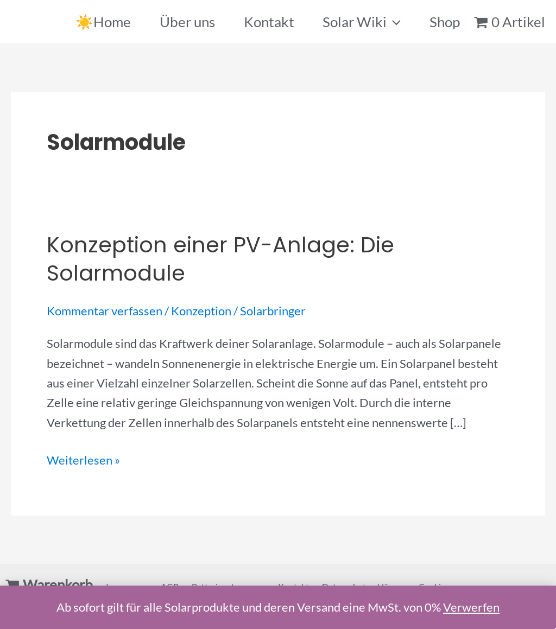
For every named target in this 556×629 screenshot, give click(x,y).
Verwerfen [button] (471, 607)
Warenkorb (58, 584)
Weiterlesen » (83, 460)
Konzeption (201, 310)
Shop (444, 21)
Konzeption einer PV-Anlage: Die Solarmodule (220, 259)
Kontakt (269, 21)
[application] (394, 21)
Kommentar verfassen (104, 310)
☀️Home (103, 21)
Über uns (187, 21)
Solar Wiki (362, 21)
